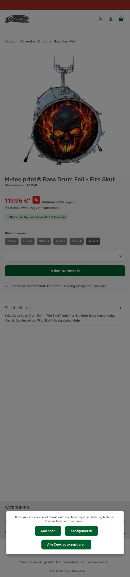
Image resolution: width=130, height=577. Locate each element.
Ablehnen (48, 531)
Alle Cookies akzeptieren (66, 544)
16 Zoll (11, 241)
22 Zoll (60, 241)
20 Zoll (44, 241)
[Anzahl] (65, 256)
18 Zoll (27, 241)
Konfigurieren (81, 531)
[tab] (64, 313)
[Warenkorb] (120, 18)
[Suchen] (100, 18)
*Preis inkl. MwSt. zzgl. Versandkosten (32, 208)
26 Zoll (93, 241)
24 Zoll (76, 241)
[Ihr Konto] (110, 18)
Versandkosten (98, 562)
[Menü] (90, 18)
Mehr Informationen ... (70, 521)
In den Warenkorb (65, 271)
